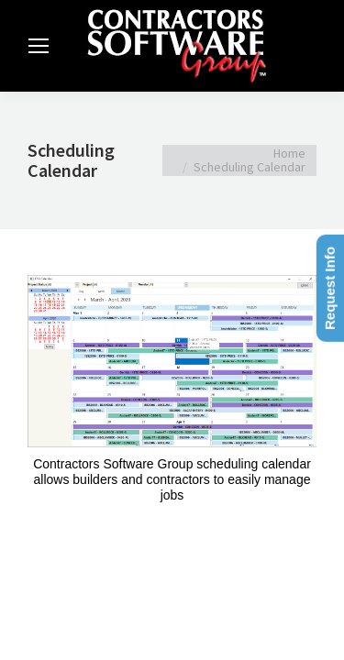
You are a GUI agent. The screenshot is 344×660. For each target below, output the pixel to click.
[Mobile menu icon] (39, 46)
